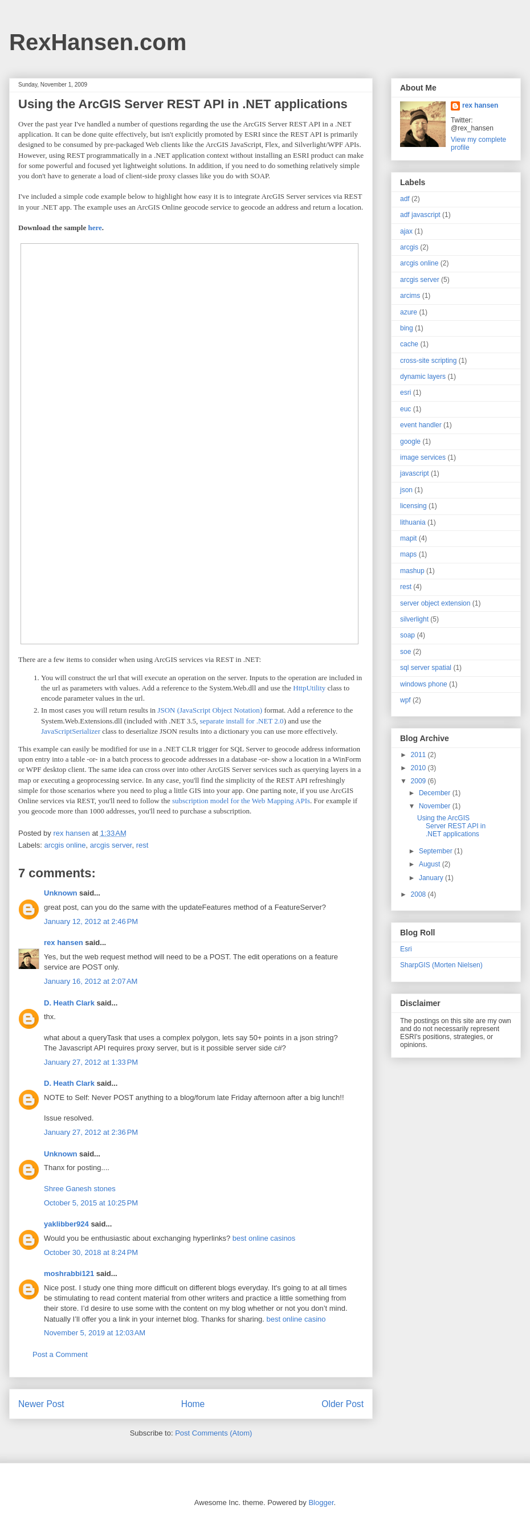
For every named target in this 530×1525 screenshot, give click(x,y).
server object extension (435, 603)
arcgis (409, 247)
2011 (419, 755)
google (410, 441)
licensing (413, 506)
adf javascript (420, 215)
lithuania (413, 522)
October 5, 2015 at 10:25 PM (91, 1203)
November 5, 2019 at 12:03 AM (94, 1332)
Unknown (61, 893)
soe (405, 652)
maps (408, 554)
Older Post (342, 1404)
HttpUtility (309, 688)
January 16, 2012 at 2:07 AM (90, 981)
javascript (414, 473)
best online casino (295, 1319)
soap (407, 635)
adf (405, 199)
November (435, 806)
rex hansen (63, 942)
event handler (421, 425)
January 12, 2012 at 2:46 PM (91, 921)
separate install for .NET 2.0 (242, 721)
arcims (410, 296)
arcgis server (111, 845)
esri (405, 392)
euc (405, 409)
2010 (419, 768)
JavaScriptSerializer (70, 731)
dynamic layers (423, 377)
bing (406, 328)
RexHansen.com (97, 42)
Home (193, 1404)
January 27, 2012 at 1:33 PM (91, 1062)
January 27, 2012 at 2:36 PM (91, 1132)
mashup (412, 571)
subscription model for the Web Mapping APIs (241, 800)
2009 (419, 781)
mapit (408, 538)
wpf (405, 700)
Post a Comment (60, 1354)
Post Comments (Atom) (213, 1433)
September (436, 851)
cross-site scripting (428, 361)
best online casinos (264, 1238)
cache (409, 344)
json (406, 490)
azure (408, 312)
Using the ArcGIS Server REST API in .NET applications (451, 826)
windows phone (423, 684)
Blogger (320, 1502)
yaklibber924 (66, 1224)
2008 (419, 894)
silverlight (414, 619)
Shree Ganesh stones (80, 1188)
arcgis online (65, 845)
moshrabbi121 (69, 1273)
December (435, 793)
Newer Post (41, 1404)
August (430, 864)
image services (423, 457)
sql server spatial (425, 668)
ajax (406, 231)
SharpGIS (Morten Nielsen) (441, 965)
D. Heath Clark (69, 1003)
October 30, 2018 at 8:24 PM (91, 1252)
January (432, 878)
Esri (406, 949)
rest (142, 845)
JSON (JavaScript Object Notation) (209, 710)
